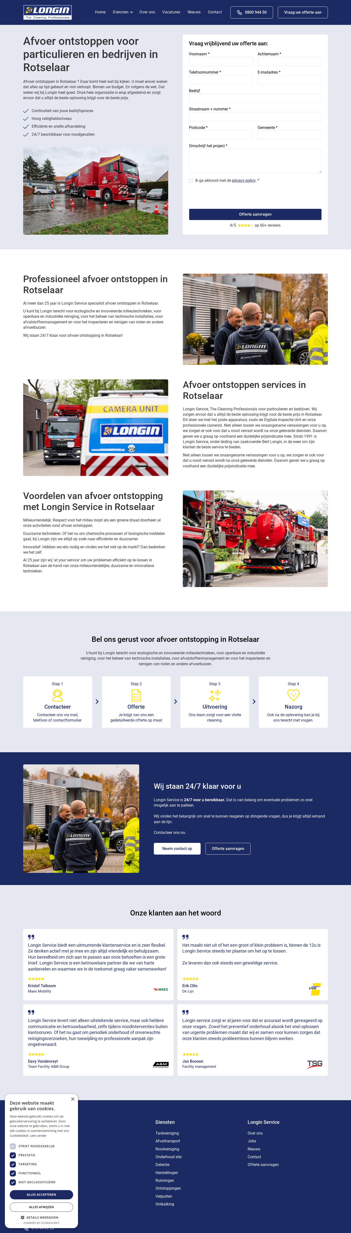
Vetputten (164, 1196)
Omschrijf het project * (208, 146)
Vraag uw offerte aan (303, 12)
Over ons (147, 12)
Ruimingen (165, 1180)
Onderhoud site (169, 1157)
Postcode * (198, 127)
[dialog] (41, 1161)
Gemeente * (268, 127)
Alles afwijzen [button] (41, 1207)
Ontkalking (165, 1204)
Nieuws (194, 12)
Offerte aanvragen (228, 848)
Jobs (252, 1141)
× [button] (72, 1099)
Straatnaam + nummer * (210, 109)
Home (100, 12)
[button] (124, 12)
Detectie (162, 1164)
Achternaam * (269, 54)
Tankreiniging (167, 1133)
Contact (215, 12)
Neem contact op (177, 848)
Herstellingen (167, 1172)
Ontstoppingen (168, 1188)
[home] (47, 12)
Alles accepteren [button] (41, 1195)
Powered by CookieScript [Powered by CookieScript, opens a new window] (41, 1223)
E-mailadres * (269, 72)
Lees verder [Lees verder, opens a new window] (38, 1136)
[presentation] (226, 194)
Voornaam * (199, 54)
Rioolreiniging (167, 1149)
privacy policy (243, 180)
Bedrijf (194, 90)
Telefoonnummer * (205, 72)
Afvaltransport (168, 1141)
